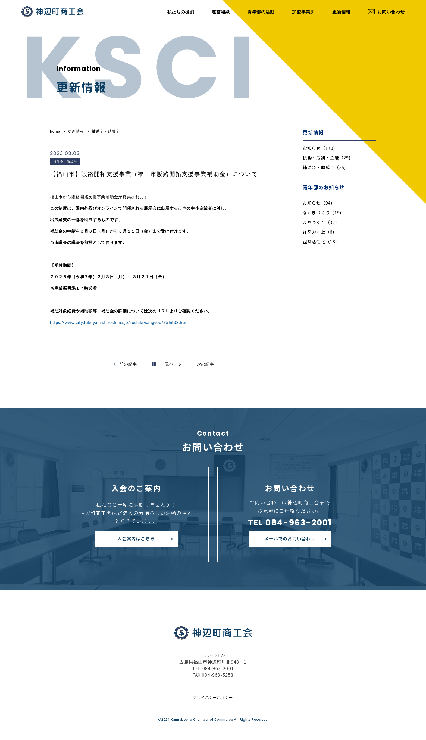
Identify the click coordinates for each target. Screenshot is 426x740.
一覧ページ (167, 363)
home (55, 131)
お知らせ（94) (318, 202)
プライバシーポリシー (213, 697)
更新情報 (341, 11)
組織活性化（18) (320, 241)
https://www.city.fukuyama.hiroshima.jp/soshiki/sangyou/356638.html (119, 322)
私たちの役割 (180, 11)
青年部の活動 (261, 11)
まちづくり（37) (320, 222)
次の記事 (205, 363)
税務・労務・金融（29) (326, 157)
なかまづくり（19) (322, 212)
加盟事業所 (303, 11)
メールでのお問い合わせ (289, 538)
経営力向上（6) (318, 231)
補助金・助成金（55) (324, 167)
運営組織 (221, 11)
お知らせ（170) (319, 148)
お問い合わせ (386, 11)
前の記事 (128, 363)
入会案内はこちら (136, 538)
